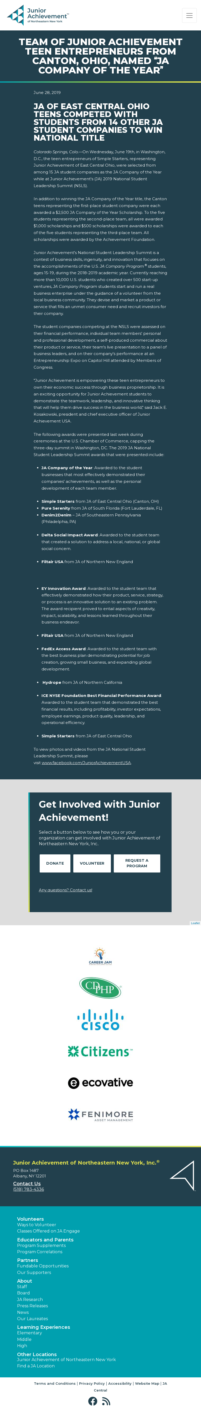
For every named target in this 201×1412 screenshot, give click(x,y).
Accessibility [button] (120, 1383)
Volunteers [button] (30, 1219)
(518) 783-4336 (28, 1189)
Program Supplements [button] (41, 1245)
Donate (55, 863)
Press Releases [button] (32, 1305)
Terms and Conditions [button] (55, 1383)
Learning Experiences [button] (43, 1327)
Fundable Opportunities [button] (43, 1265)
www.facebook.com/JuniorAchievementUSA (86, 762)
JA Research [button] (30, 1299)
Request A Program (136, 863)
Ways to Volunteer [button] (36, 1224)
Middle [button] (24, 1339)
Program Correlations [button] (39, 1251)
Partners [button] (27, 1260)
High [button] (22, 1345)
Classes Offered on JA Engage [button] (48, 1231)
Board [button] (23, 1293)
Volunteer (92, 863)
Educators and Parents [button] (45, 1240)
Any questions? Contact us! (65, 889)
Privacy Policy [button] (92, 1383)
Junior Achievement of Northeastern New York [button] (66, 1359)
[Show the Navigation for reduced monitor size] (189, 15)
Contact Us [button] (27, 1183)
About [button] (24, 1281)
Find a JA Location (36, 1365)
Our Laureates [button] (32, 1318)
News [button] (23, 1312)
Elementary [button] (29, 1332)
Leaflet (195, 923)
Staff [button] (22, 1286)
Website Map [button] (147, 1383)
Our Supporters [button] (34, 1272)
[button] (94, 1401)
